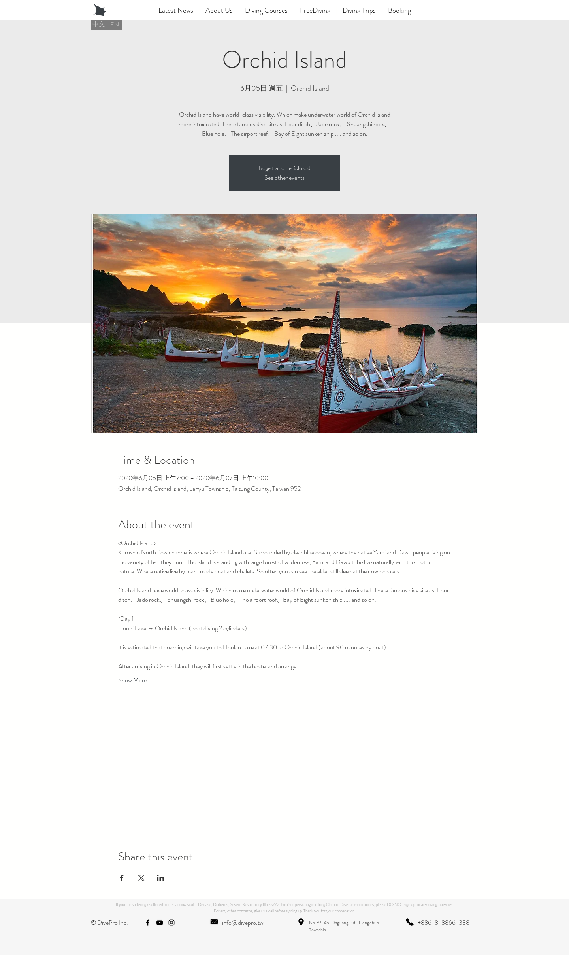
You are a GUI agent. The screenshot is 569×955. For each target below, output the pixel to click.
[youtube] (160, 923)
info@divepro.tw (243, 922)
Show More (132, 680)
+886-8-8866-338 (443, 922)
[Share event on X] (141, 878)
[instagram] (171, 923)
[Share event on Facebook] (122, 878)
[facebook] (148, 923)
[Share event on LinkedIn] (160, 878)
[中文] (99, 25)
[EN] (114, 25)
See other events (284, 177)
